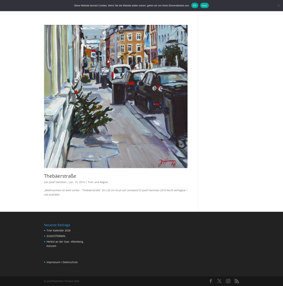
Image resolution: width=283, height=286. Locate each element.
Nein (204, 5)
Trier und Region (98, 182)
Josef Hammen (58, 182)
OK (195, 5)
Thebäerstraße (60, 176)
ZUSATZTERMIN (56, 236)
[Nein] (278, 5)
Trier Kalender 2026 (59, 230)
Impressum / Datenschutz (62, 262)
